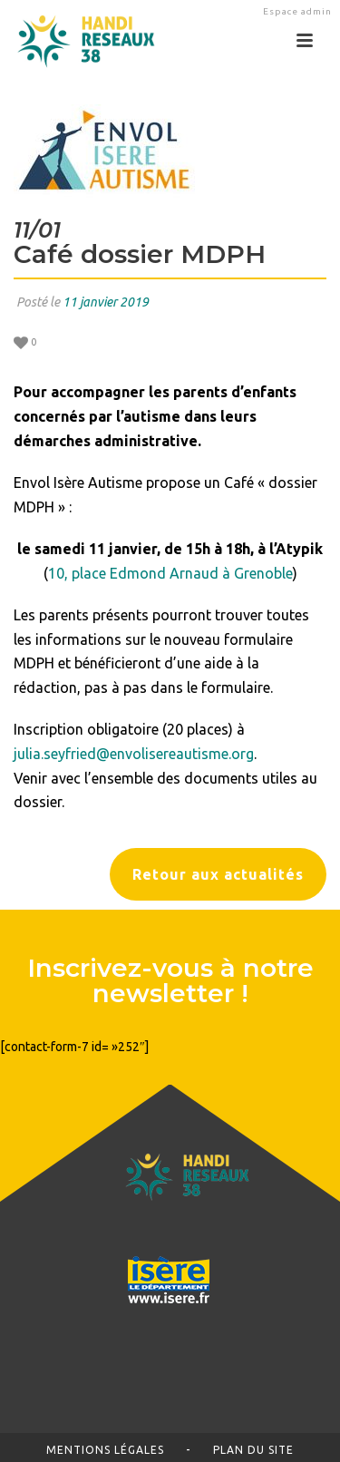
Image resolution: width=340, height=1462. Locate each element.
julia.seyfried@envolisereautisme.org (134, 754)
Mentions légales (105, 1450)
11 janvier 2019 (106, 302)
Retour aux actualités (218, 874)
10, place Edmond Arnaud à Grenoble (170, 573)
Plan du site (253, 1450)
